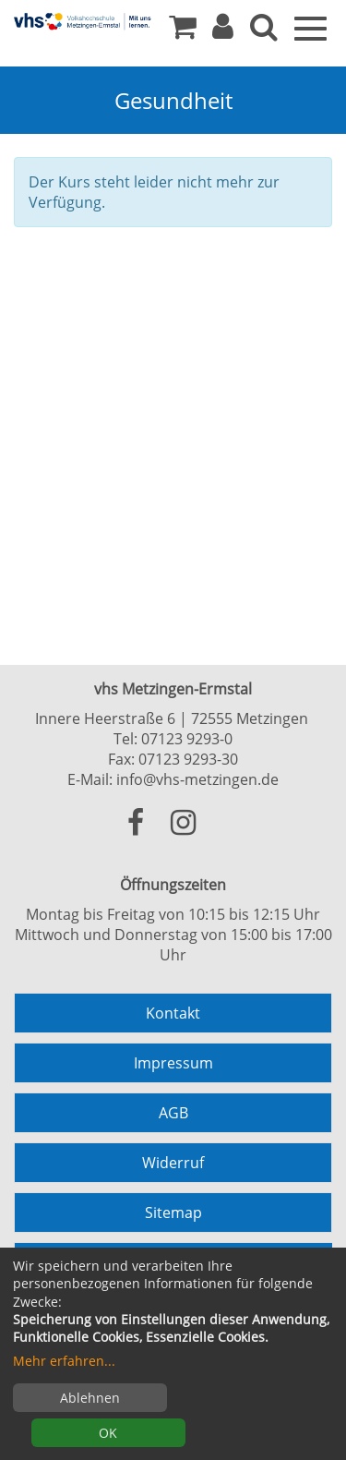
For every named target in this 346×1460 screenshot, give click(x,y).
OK (108, 1433)
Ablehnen (90, 1397)
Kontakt (173, 1013)
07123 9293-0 (187, 739)
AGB (173, 1113)
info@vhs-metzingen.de (197, 779)
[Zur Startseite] (83, 21)
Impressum (173, 1063)
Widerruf (173, 1162)
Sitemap (173, 1212)
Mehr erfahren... (64, 1361)
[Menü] (310, 26)
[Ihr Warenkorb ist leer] (183, 31)
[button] (222, 31)
